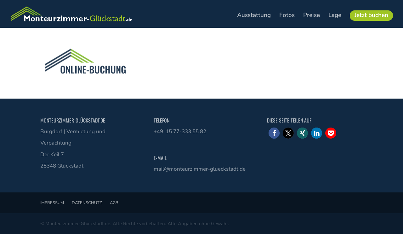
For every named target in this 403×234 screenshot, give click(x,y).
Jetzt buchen (371, 15)
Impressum (52, 203)
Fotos (287, 16)
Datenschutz (87, 203)
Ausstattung (254, 16)
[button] (274, 133)
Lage (334, 16)
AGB (114, 203)
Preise (311, 16)
